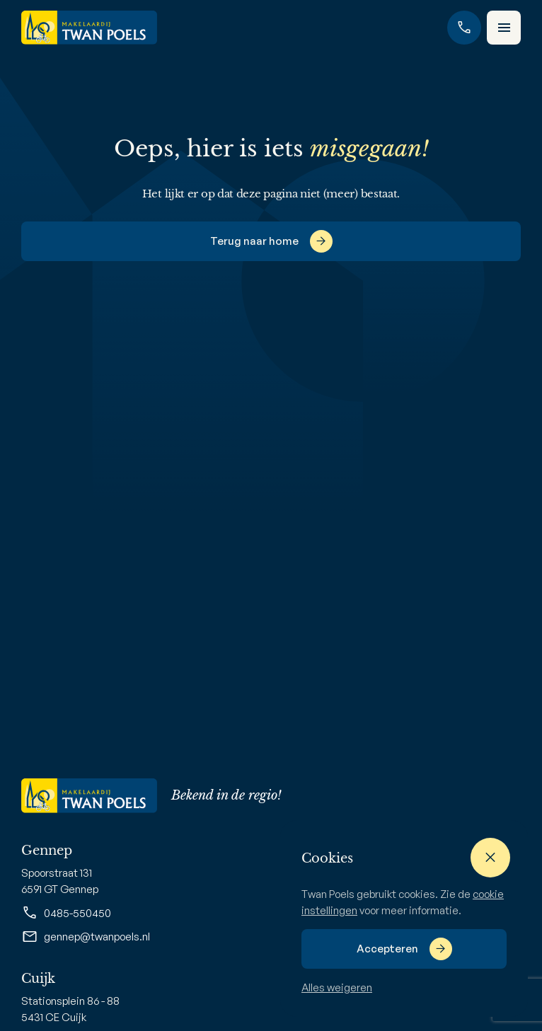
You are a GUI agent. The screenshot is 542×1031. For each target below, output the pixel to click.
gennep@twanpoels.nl (85, 936)
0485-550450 (66, 912)
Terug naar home (254, 241)
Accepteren (387, 948)
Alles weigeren (336, 987)
